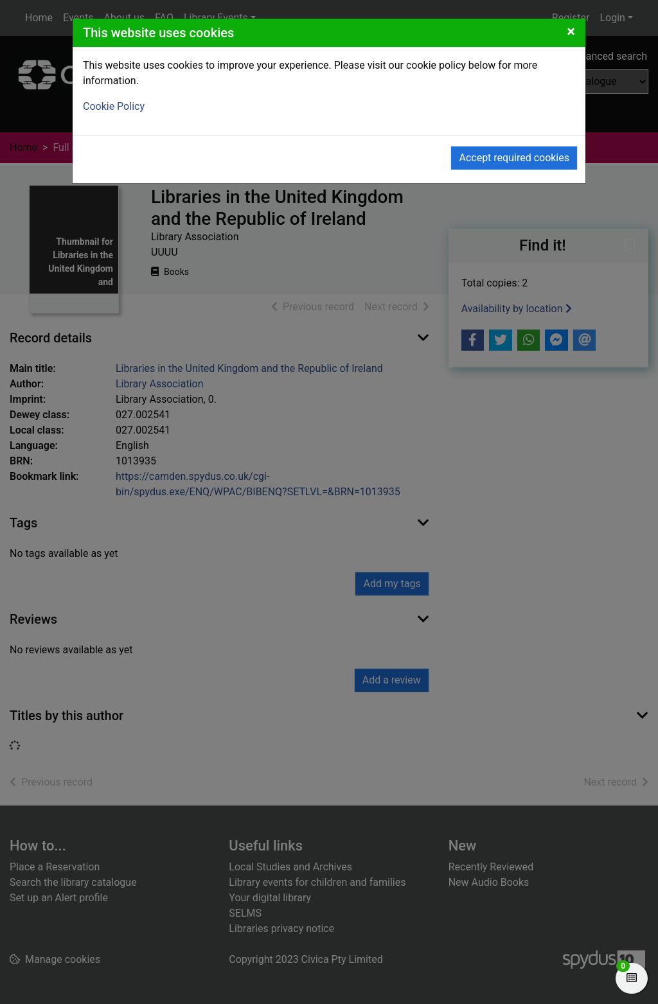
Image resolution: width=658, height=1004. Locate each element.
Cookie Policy (114, 106)
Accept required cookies (514, 158)
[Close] (570, 31)
